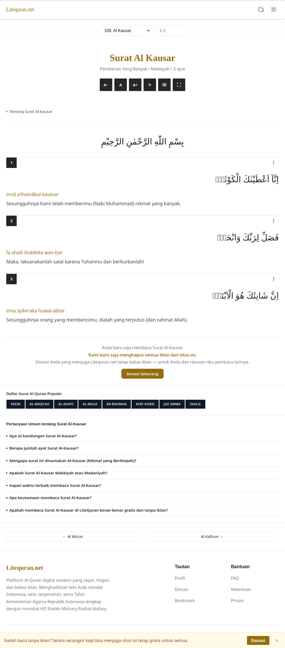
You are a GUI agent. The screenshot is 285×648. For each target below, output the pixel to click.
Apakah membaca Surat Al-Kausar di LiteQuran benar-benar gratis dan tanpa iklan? (88, 510)
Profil (180, 578)
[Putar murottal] (150, 84)
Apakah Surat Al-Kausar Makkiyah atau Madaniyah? (58, 472)
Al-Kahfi (65, 404)
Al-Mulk (90, 404)
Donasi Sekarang (143, 373)
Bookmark (185, 600)
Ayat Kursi (145, 404)
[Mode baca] (179, 84)
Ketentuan (241, 589)
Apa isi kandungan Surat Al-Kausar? (43, 435)
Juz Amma (172, 404)
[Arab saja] (164, 84)
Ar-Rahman (117, 404)
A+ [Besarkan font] (135, 84)
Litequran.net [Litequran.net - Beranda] (20, 9)
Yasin (16, 404)
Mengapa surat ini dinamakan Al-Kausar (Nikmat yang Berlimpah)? (72, 460)
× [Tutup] (276, 640)
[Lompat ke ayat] (170, 30)
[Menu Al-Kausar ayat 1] (273, 163)
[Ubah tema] (273, 9)
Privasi (237, 600)
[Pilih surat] (125, 30)
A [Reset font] (120, 84)
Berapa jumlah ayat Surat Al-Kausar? (44, 448)
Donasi (181, 589)
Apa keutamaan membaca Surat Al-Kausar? (50, 497)
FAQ (235, 578)
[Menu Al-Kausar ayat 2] (273, 221)
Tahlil (195, 404)
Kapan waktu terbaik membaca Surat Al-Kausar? (55, 485)
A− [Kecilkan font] (106, 84)
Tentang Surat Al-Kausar (30, 111)
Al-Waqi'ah (39, 404)
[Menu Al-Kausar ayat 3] (273, 279)
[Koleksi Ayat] (261, 9)
